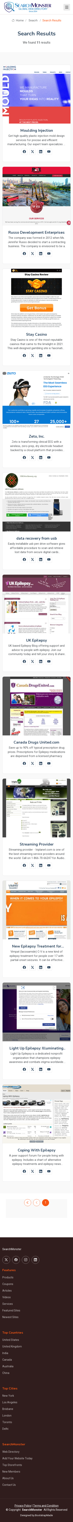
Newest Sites (10, 1317)
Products (7, 1277)
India (5, 1353)
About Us (8, 1478)
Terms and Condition (46, 1505)
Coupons (7, 1284)
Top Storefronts (12, 1465)
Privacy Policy (23, 1505)
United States (10, 1339)
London (6, 1415)
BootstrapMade (44, 1515)
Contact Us (9, 1484)
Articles (7, 1290)
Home (18, 20)
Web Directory (10, 1451)
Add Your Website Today (17, 1458)
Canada (7, 1359)
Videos (6, 1297)
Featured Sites (11, 1310)
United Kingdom (12, 1346)
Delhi (5, 1428)
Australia (7, 1366)
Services (7, 1303)
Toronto (7, 1422)
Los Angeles (9, 1402)
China (5, 1373)
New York (8, 1395)
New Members (11, 1471)
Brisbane (7, 1409)
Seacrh (33, 20)
